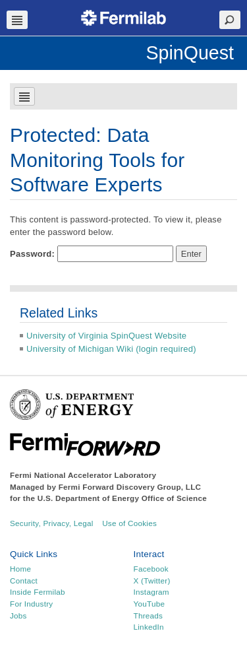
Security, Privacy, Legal (52, 523)
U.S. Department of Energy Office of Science (122, 498)
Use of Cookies (129, 523)
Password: (91, 254)
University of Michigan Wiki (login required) (111, 349)
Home (20, 568)
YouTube (149, 603)
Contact (24, 580)
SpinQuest (190, 52)
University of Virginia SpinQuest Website (106, 336)
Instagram (151, 591)
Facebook (151, 568)
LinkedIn (149, 626)
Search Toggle (229, 20)
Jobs (18, 615)
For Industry (31, 603)
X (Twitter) (152, 580)
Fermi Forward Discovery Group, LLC (130, 487)
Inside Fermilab (37, 591)
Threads (148, 615)
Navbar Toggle (17, 20)
